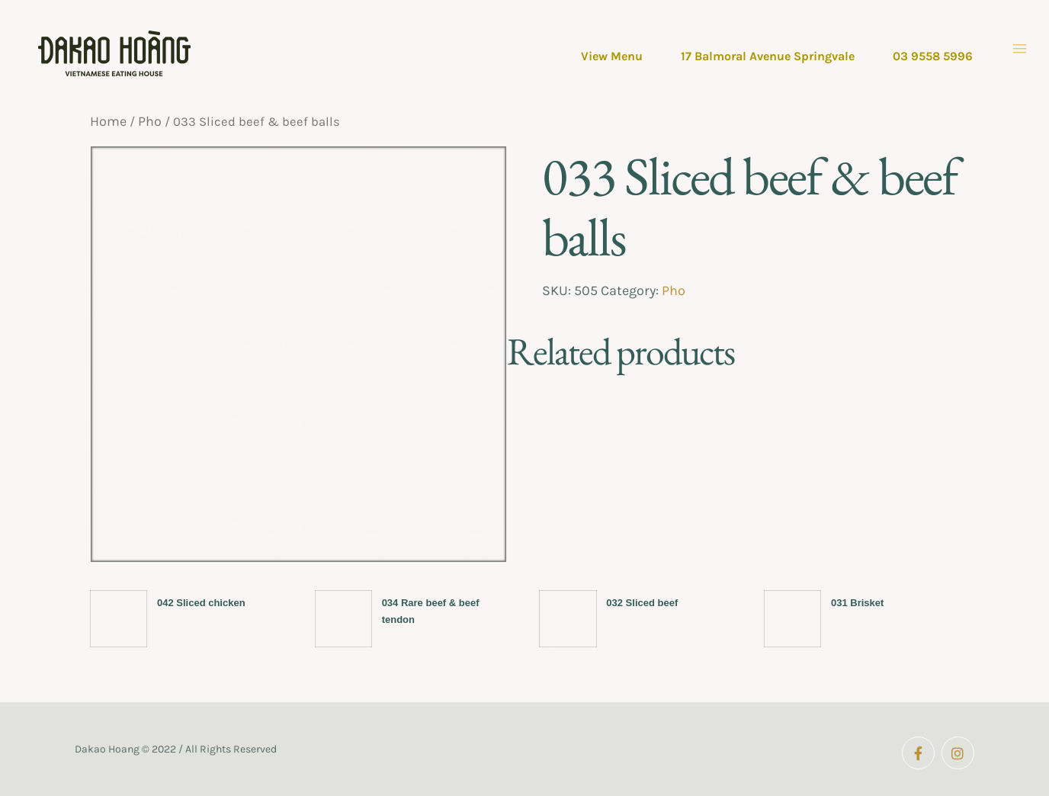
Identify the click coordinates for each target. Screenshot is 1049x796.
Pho (150, 121)
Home (108, 121)
